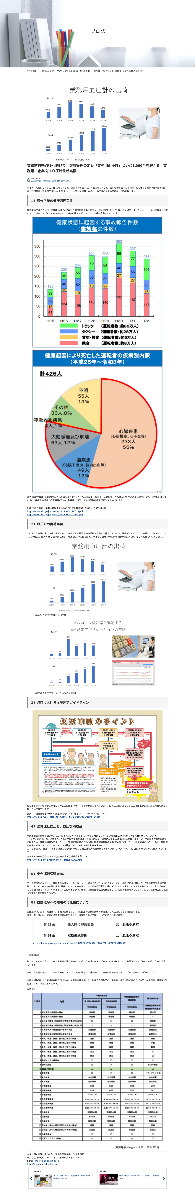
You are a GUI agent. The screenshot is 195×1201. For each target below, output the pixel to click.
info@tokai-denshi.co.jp (47, 1160)
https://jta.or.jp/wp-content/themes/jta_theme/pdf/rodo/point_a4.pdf (63, 816)
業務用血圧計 (65, 181)
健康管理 (56, 181)
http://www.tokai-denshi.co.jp (42, 1164)
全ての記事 (32, 70)
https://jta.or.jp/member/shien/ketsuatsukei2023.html (54, 859)
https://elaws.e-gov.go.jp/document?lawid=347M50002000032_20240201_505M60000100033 (79, 943)
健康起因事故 (47, 181)
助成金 (31, 181)
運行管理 (38, 181)
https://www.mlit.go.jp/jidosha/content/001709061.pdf (55, 514)
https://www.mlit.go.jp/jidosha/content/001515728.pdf (55, 511)
